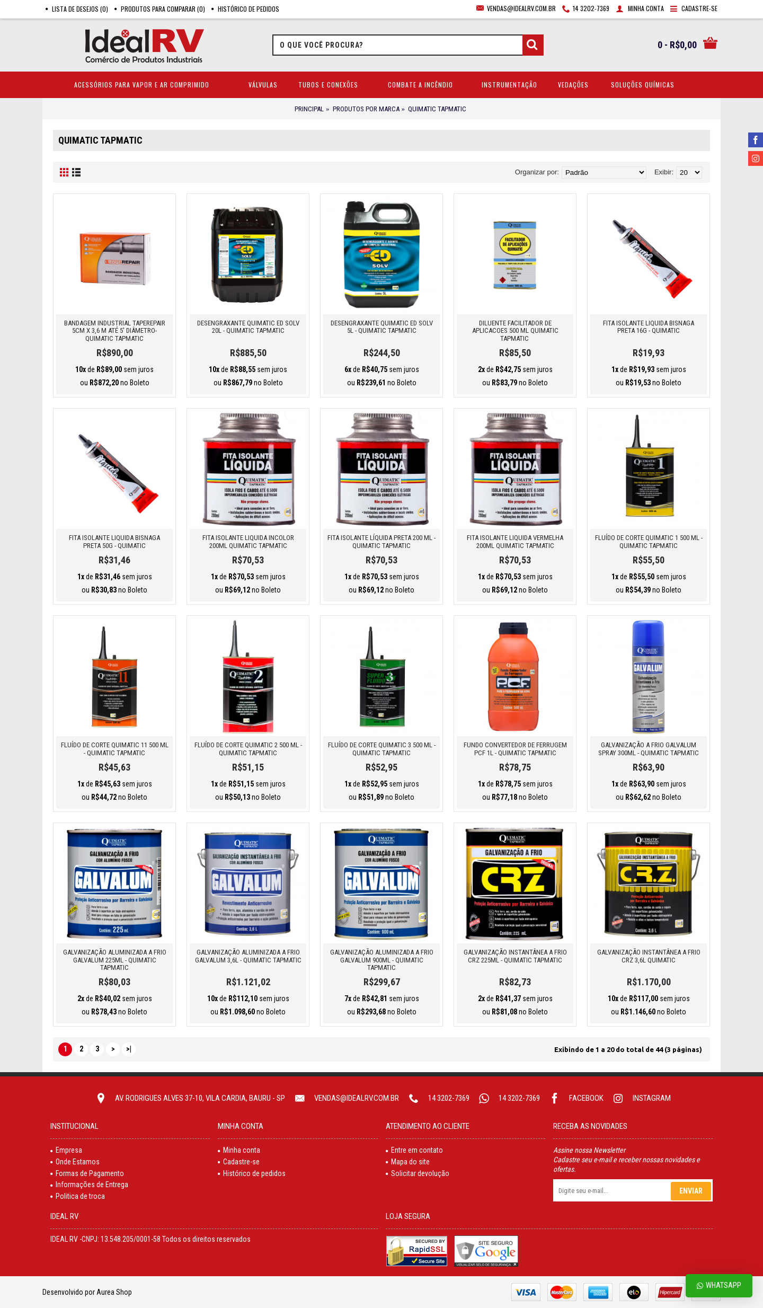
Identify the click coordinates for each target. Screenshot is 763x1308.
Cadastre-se (239, 1161)
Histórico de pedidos (252, 1173)
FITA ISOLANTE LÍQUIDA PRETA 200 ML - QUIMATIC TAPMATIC (381, 541)
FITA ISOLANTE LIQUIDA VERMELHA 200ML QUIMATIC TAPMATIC (515, 541)
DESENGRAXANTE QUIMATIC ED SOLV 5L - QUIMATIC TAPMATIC (382, 326)
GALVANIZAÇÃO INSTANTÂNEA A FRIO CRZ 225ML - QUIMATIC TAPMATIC (515, 956)
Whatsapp (719, 1285)
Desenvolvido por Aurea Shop (87, 1292)
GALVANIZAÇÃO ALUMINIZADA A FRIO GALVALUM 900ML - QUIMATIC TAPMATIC (381, 959)
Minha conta (239, 1150)
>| (128, 1049)
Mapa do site (408, 1161)
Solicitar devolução (417, 1173)
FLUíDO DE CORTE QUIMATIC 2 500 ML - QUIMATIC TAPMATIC (248, 748)
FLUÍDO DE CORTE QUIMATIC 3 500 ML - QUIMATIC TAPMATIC (382, 748)
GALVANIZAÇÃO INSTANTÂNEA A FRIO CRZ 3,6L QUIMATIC (648, 956)
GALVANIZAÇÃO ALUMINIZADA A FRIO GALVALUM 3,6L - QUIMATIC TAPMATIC (248, 956)
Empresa (66, 1150)
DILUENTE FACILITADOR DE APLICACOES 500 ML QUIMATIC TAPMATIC (515, 330)
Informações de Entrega (89, 1184)
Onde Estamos (75, 1161)
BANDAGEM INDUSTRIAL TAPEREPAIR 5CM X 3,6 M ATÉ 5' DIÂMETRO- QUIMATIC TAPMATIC (114, 330)
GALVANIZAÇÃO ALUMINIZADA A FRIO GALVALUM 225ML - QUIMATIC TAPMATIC (114, 959)
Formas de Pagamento (87, 1173)
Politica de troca (77, 1196)
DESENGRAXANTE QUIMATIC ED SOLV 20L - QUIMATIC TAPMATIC (248, 326)
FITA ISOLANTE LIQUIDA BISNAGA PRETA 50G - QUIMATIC (114, 541)
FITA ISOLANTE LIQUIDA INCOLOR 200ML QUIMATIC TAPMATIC (248, 541)
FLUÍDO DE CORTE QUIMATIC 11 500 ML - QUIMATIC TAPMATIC (114, 748)
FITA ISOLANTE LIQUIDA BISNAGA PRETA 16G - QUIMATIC (648, 326)
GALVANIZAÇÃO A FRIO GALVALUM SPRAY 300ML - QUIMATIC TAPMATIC (648, 748)
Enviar (691, 1191)
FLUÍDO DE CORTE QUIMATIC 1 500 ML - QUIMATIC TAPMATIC (649, 541)
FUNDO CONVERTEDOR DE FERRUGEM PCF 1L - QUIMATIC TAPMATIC (515, 748)
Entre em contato (414, 1150)
